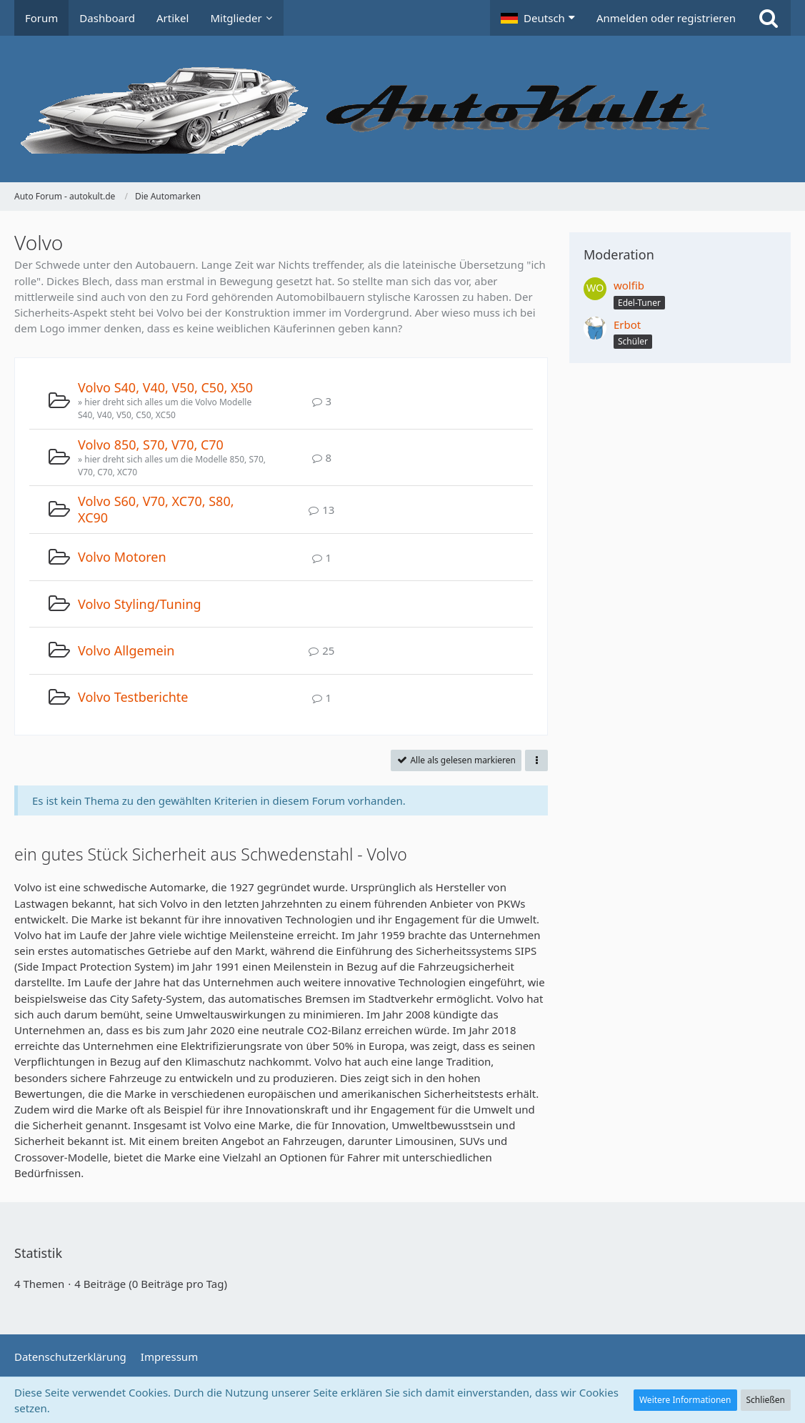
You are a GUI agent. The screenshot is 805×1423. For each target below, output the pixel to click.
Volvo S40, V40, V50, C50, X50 (165, 387)
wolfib (629, 285)
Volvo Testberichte (133, 696)
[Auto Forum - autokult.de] (402, 109)
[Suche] (768, 18)
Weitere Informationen (685, 1400)
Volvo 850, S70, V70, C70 (151, 444)
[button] (538, 18)
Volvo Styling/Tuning (139, 604)
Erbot (627, 324)
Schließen (765, 1400)
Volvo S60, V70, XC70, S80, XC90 (156, 509)
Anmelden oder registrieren (666, 18)
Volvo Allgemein (126, 650)
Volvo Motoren (122, 556)
